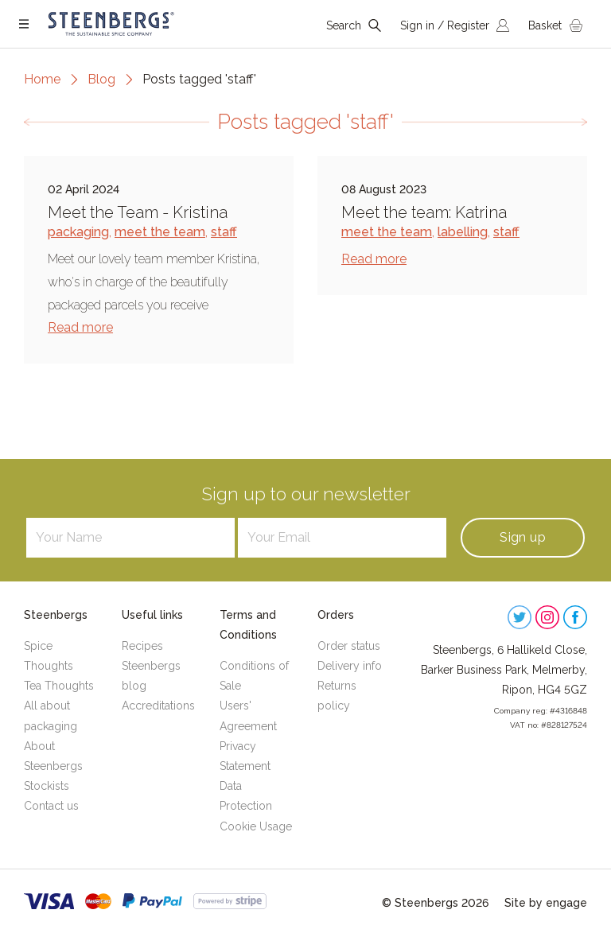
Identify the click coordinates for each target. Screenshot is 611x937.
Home (42, 79)
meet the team (160, 231)
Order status (348, 646)
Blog (101, 79)
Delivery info (349, 665)
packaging (78, 231)
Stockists (46, 786)
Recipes (142, 646)
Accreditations (158, 705)
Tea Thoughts (59, 685)
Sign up (523, 537)
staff (224, 231)
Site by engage (545, 902)
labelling (463, 231)
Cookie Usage (256, 826)
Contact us (51, 805)
